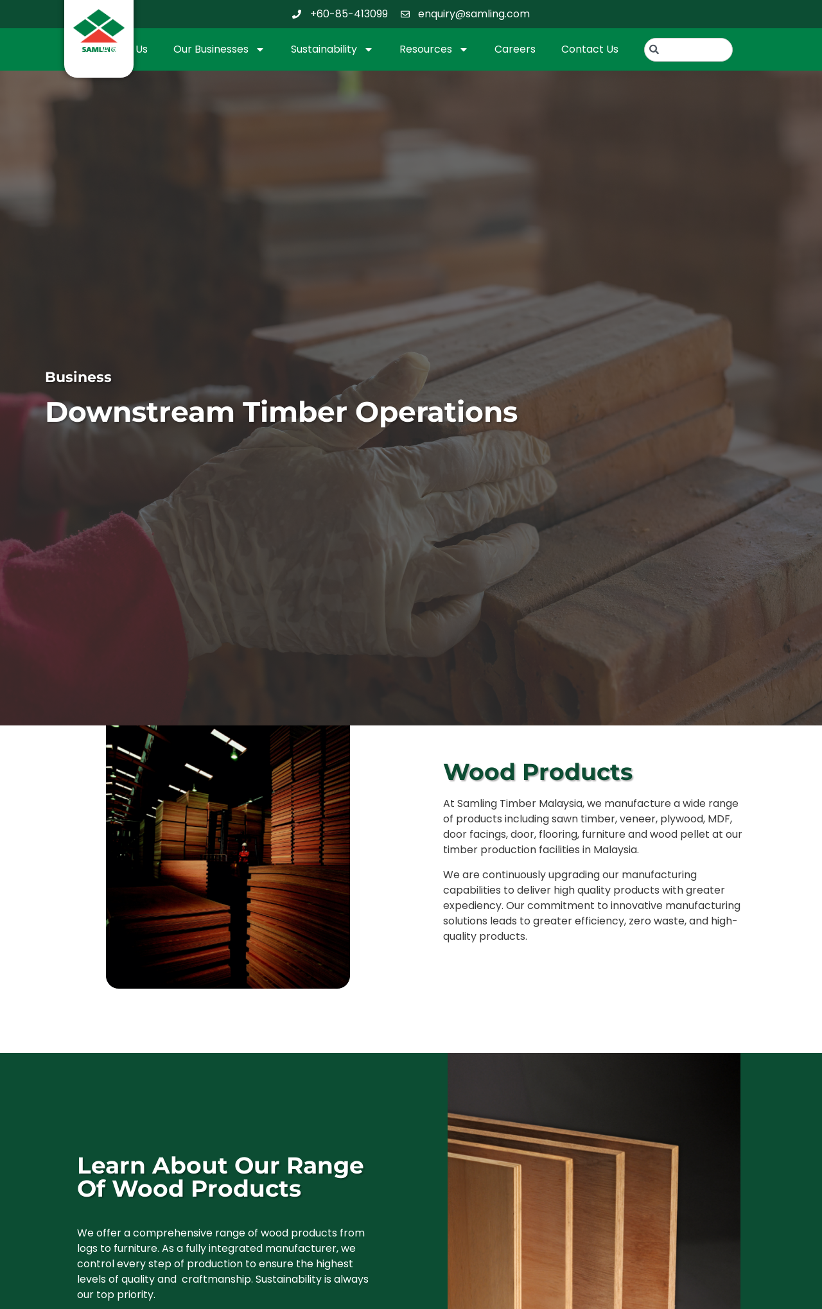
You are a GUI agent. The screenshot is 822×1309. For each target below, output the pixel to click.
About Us (125, 49)
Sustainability (332, 49)
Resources (434, 49)
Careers (515, 49)
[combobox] (688, 50)
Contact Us (589, 49)
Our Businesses (219, 49)
